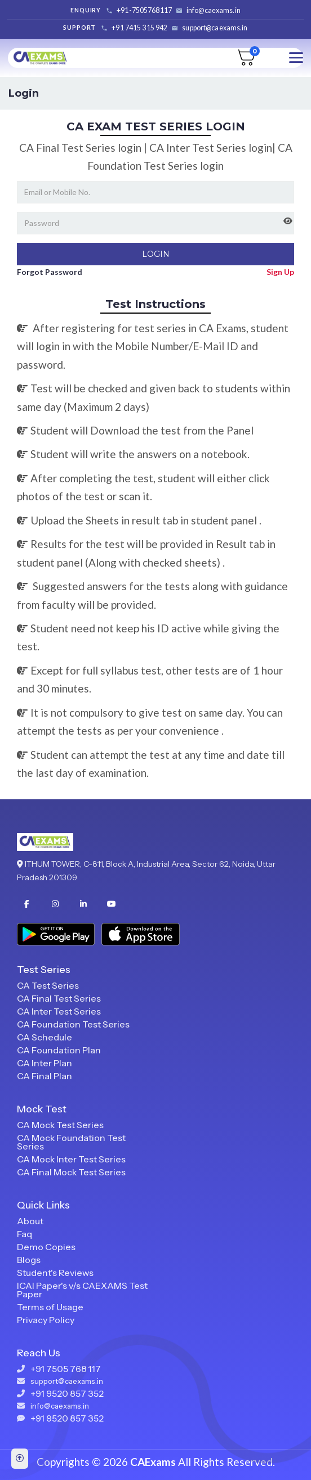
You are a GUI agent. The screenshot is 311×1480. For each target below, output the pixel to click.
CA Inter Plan (44, 1063)
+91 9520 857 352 (67, 1393)
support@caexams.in (214, 28)
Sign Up (280, 272)
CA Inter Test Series (59, 1011)
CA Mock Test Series (60, 1124)
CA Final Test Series (59, 998)
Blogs (29, 1259)
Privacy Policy (45, 1319)
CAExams (153, 1461)
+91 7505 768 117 (65, 1369)
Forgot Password (49, 272)
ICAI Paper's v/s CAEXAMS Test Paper (82, 1290)
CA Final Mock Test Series (71, 1172)
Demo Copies (46, 1246)
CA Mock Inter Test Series (71, 1159)
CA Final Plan (44, 1075)
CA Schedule (44, 1037)
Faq (24, 1233)
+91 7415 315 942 (139, 28)
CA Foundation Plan (59, 1050)
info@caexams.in (213, 10)
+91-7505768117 (144, 10)
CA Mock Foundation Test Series (71, 1142)
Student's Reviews (55, 1272)
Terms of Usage (50, 1306)
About (30, 1220)
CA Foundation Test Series (73, 1024)
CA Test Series (48, 985)
